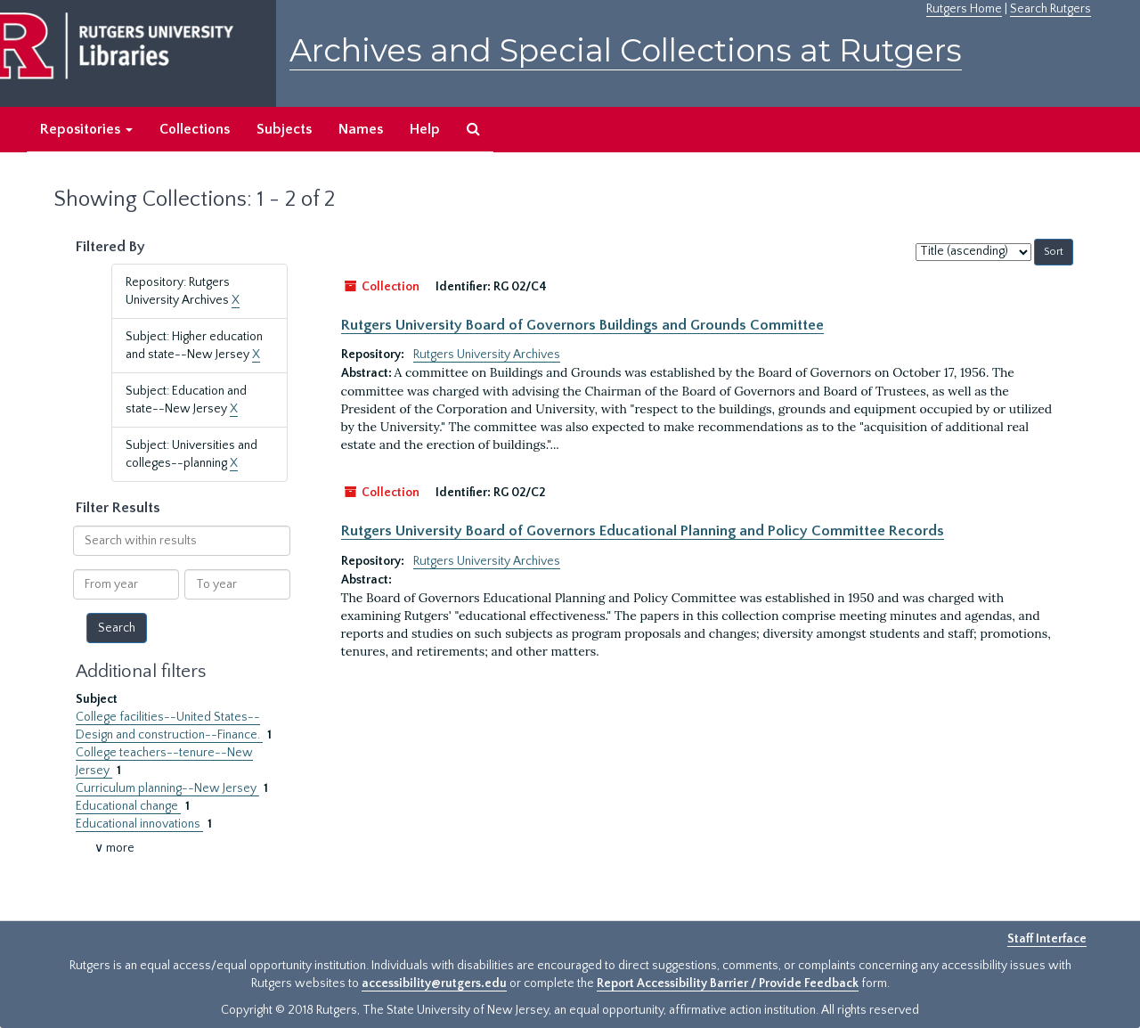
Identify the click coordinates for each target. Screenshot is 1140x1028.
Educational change (128, 806)
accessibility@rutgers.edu (434, 983)
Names (360, 129)
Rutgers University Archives (486, 354)
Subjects (284, 129)
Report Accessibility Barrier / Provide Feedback (728, 983)
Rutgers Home (964, 9)
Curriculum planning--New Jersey (167, 788)
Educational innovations (139, 824)
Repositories (86, 129)
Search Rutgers (1050, 9)
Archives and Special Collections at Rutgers (625, 50)
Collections (194, 129)
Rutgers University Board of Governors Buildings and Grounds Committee (582, 325)
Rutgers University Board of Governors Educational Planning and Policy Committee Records (642, 531)
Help (425, 129)
